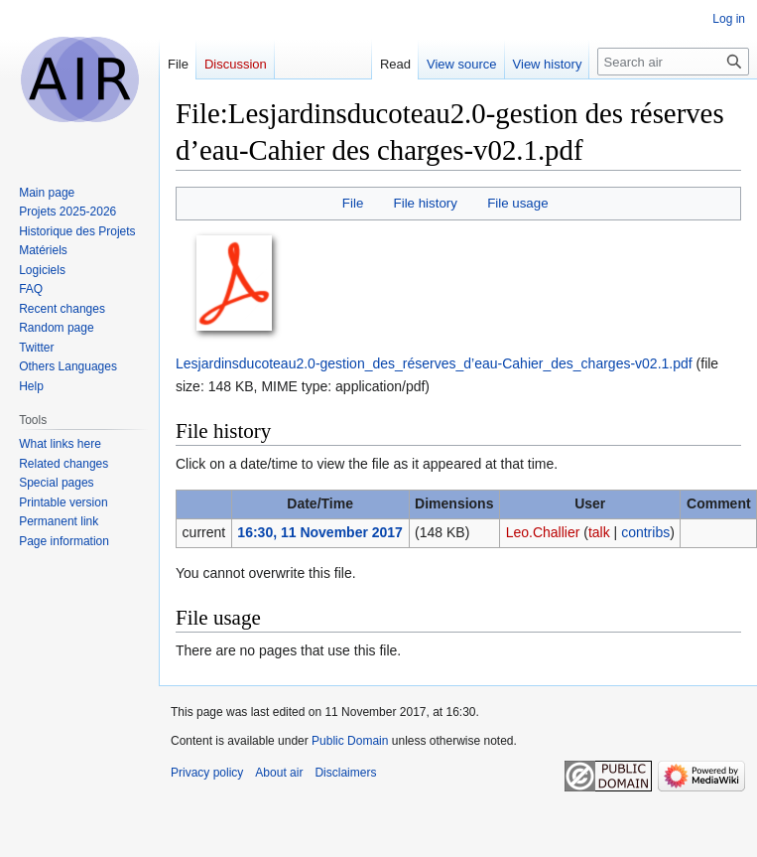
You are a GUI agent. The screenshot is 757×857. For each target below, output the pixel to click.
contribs (645, 532)
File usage (517, 203)
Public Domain (350, 741)
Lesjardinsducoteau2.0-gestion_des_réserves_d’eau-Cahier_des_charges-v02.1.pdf (434, 363)
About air (279, 773)
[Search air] (673, 61)
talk (599, 532)
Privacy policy (207, 773)
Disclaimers (345, 773)
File (352, 203)
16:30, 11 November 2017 (320, 532)
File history (425, 203)
